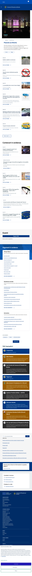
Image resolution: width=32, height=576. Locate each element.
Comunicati (4, 533)
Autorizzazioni (5, 515)
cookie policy (4, 556)
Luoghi (4, 539)
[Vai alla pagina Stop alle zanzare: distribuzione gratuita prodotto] (6, 78)
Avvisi (3, 534)
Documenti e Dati (5, 505)
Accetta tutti (16, 564)
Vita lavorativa (5, 527)
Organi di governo (5, 498)
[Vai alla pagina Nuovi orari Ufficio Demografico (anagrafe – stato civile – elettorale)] (6, 195)
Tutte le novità (7, 136)
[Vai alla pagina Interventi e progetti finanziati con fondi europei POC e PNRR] (6, 220)
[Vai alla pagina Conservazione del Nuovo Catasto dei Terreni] (7, 207)
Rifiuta (16, 570)
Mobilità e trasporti (6, 522)
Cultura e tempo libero (6, 517)
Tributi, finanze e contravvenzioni (8, 525)
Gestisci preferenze (5, 560)
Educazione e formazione (7, 519)
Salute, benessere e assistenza (8, 523)
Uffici (3, 501)
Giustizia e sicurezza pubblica (7, 520)
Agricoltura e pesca (6, 510)
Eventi (4, 540)
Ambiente (4, 511)
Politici (4, 503)
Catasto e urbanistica (6, 516)
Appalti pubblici (5, 514)
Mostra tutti (16, 341)
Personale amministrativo (7, 504)
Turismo (4, 526)
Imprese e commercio (6, 521)
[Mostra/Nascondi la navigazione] (1, 7)
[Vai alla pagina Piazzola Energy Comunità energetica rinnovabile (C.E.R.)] (7, 168)
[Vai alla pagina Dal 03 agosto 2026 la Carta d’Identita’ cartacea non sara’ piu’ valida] (6, 182)
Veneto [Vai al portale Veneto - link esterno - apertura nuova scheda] (4, 2)
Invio (27, 436)
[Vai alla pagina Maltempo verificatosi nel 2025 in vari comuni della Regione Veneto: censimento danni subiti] (6, 118)
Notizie (4, 532)
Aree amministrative (6, 499)
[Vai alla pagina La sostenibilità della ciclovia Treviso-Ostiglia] (6, 88)
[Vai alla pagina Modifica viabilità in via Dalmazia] (6, 65)
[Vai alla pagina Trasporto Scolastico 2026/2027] (6, 129)
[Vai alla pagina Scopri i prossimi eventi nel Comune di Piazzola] (6, 155)
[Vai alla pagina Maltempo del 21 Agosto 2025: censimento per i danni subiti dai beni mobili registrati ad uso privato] (6, 104)
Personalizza (16, 567)
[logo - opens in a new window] (16, 574)
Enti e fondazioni (5, 502)
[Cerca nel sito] (28, 7)
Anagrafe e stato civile (6, 513)
